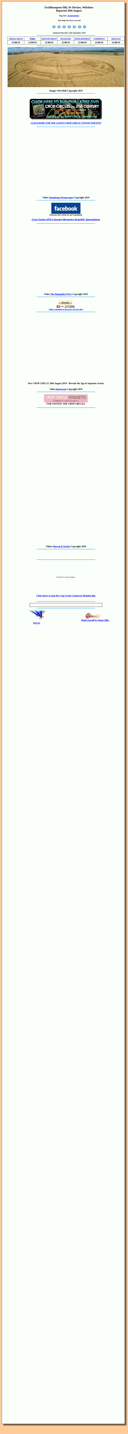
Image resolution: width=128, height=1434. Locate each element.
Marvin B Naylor (61, 546)
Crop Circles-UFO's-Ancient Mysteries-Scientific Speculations (66, 219)
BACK (36, 623)
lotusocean (61, 389)
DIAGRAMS (66, 39)
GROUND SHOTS (49, 39)
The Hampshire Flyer (61, 294)
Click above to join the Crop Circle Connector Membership (65, 595)
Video (32, 38)
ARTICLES (116, 39)
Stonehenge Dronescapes (61, 197)
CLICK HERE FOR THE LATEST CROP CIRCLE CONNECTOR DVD (66, 123)
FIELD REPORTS (82, 39)
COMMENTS (99, 39)
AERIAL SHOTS (16, 39)
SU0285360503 (73, 16)
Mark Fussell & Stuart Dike (95, 620)
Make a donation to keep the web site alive (66, 309)
